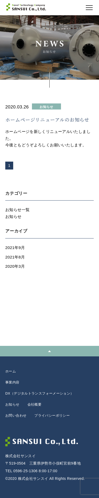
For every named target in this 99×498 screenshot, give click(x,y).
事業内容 (12, 382)
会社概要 (34, 404)
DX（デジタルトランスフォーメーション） (39, 393)
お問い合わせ (15, 415)
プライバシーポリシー (52, 415)
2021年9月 (15, 247)
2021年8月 (15, 257)
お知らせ (13, 216)
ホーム (10, 371)
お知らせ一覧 (17, 209)
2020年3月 (15, 266)
